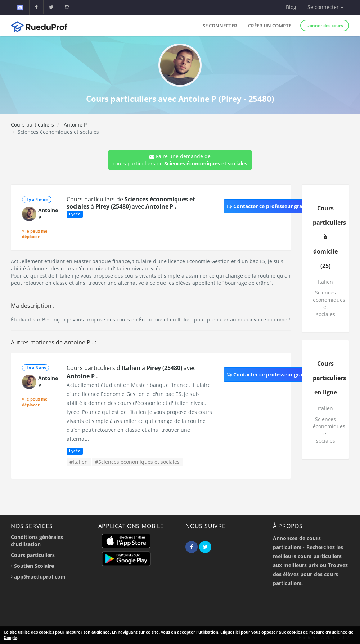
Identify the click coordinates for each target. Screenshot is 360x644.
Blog (291, 7)
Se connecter (220, 25)
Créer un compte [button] (269, 25)
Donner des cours (324, 25)
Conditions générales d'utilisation (37, 541)
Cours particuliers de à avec (131, 202)
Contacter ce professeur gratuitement (277, 206)
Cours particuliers (32, 124)
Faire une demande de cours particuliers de (180, 160)
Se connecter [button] (325, 7)
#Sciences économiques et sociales (137, 461)
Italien (325, 281)
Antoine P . (76, 124)
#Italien (78, 461)
